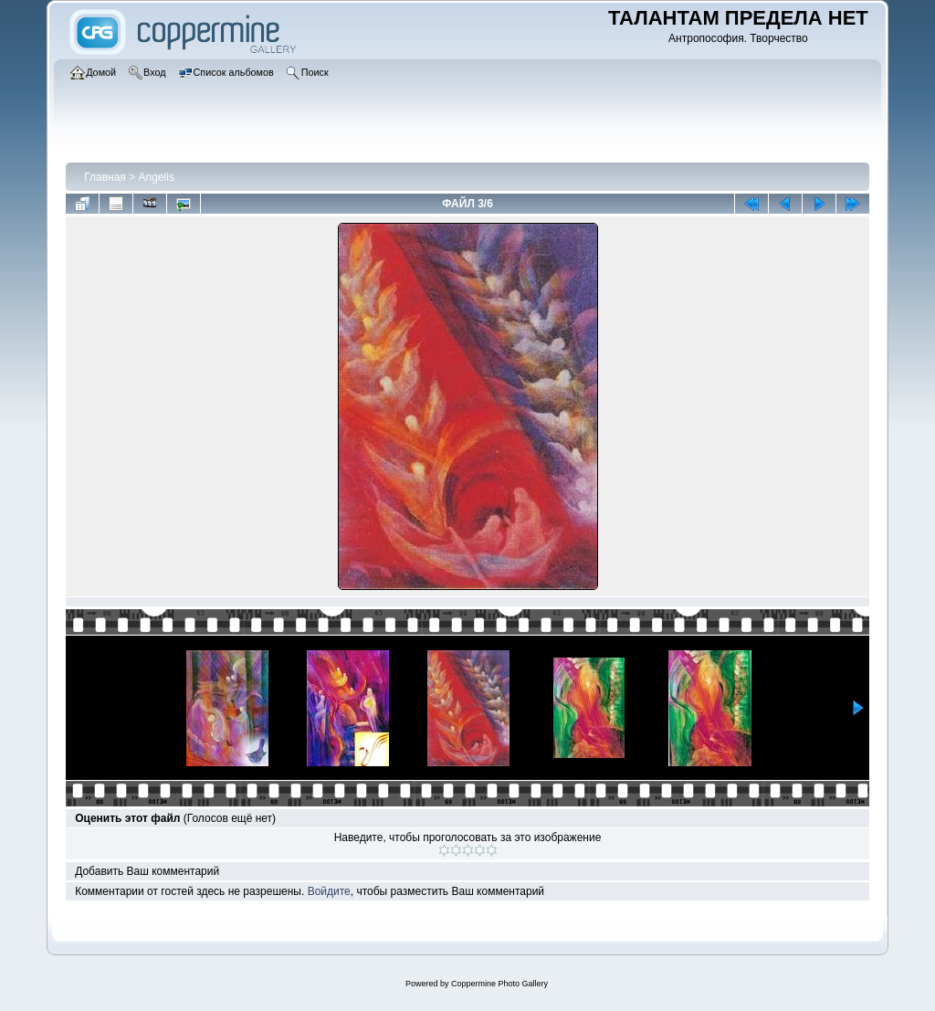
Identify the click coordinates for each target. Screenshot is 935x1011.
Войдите (329, 891)
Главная (105, 177)
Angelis (156, 177)
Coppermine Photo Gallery (499, 983)
